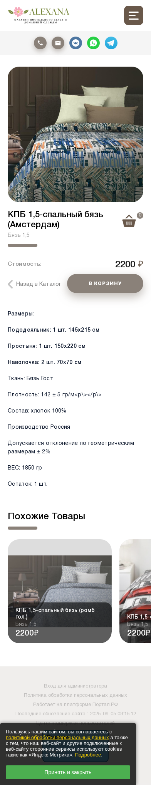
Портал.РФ (105, 705)
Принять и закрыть (67, 772)
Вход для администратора (75, 686)
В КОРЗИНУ (105, 283)
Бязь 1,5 (19, 235)
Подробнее (88, 755)
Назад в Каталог (38, 284)
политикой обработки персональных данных (57, 737)
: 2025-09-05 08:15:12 (111, 714)
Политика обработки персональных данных (75, 695)
